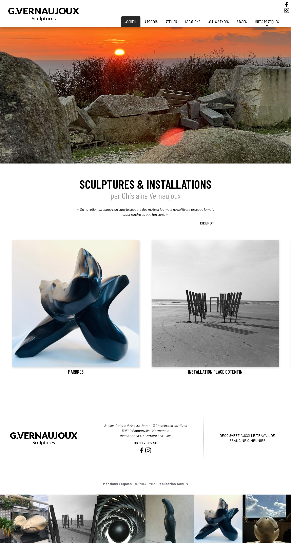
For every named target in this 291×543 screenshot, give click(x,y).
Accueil (130, 21)
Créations (192, 21)
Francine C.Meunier (247, 440)
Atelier (171, 21)
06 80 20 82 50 (145, 443)
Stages (242, 21)
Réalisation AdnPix (172, 484)
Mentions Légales (117, 484)
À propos (151, 21)
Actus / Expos (218, 21)
